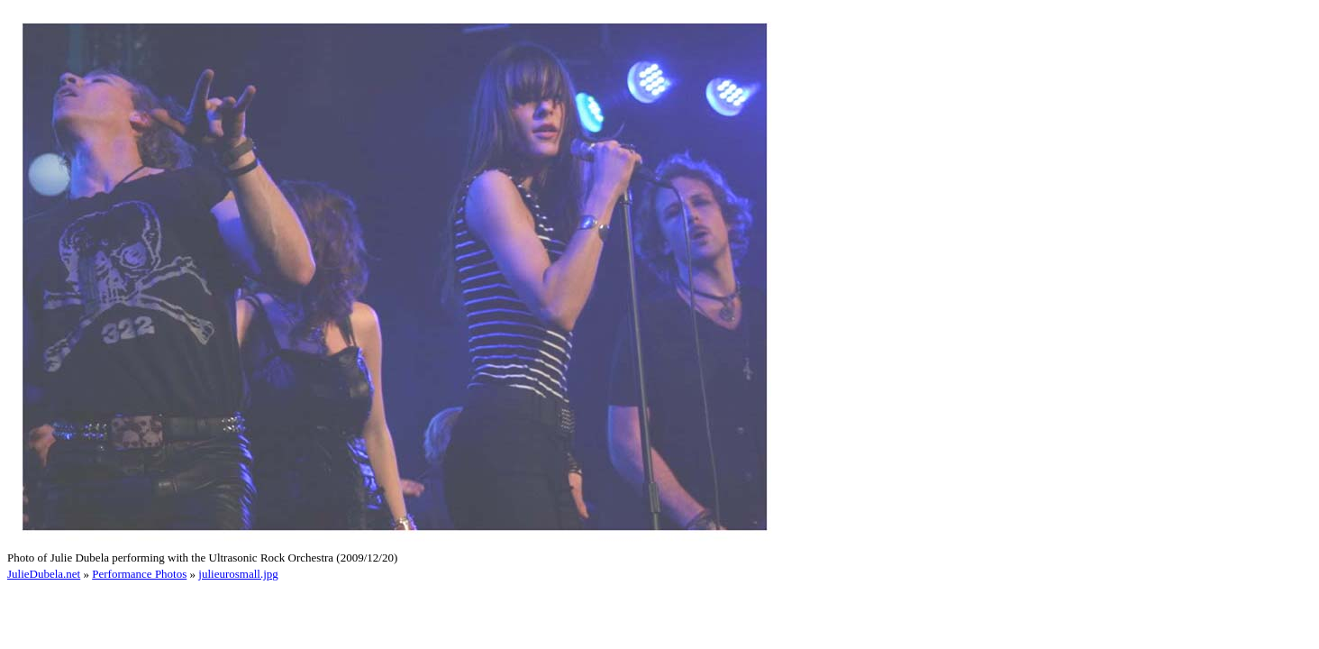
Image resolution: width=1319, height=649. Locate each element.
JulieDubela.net (43, 573)
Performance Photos (139, 573)
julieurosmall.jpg (237, 573)
